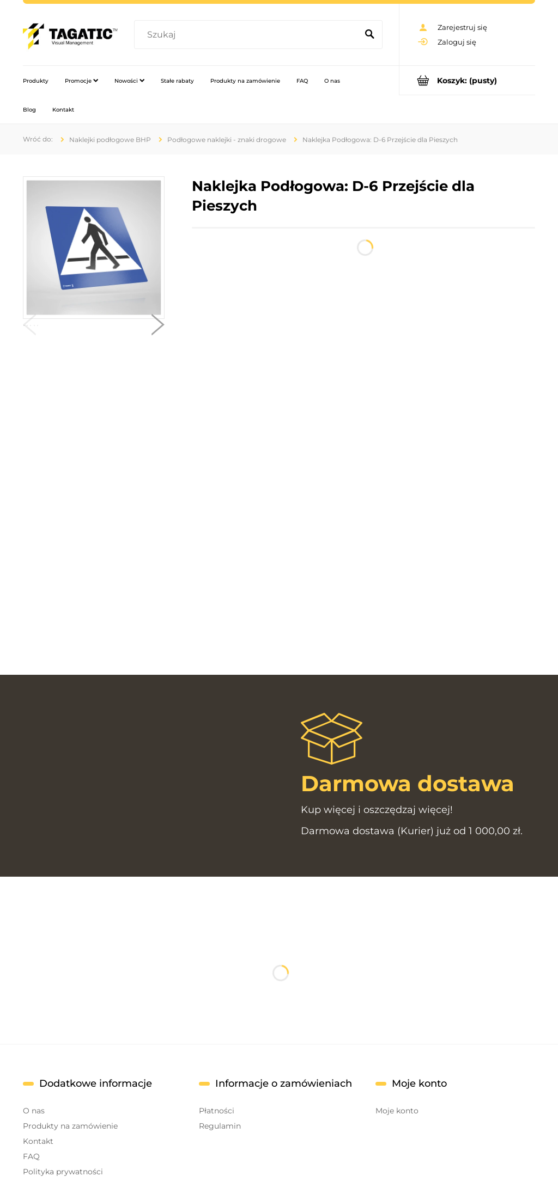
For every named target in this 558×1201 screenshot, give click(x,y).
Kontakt (38, 1141)
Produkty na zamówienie (70, 1126)
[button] (29, 327)
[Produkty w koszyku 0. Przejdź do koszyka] (467, 80)
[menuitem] (35, 80)
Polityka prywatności (63, 1172)
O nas (34, 1111)
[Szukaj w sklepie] (248, 35)
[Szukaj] (369, 34)
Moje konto (396, 1111)
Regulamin (220, 1126)
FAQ (31, 1156)
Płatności (216, 1111)
